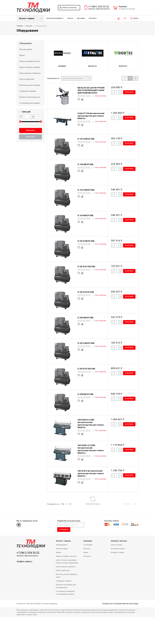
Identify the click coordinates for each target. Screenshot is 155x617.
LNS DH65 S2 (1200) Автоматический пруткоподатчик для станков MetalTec (91, 423)
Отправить (64, 529)
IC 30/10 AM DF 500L (86, 343)
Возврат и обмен (117, 552)
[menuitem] (30, 43)
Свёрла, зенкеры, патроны (30, 61)
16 (63, 504)
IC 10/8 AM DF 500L (86, 164)
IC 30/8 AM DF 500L (86, 394)
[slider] (20, 121)
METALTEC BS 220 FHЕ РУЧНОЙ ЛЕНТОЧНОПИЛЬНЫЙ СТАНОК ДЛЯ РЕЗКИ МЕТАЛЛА (91, 90)
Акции (85, 552)
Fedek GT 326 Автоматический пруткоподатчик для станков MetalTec (91, 115)
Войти (134, 18)
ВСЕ (70, 504)
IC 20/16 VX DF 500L (86, 292)
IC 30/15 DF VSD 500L (86, 369)
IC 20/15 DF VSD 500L (86, 267)
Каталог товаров (26, 18)
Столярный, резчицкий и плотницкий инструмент (31, 103)
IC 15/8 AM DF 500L (86, 215)
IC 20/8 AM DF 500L (86, 318)
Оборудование (25, 43)
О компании (87, 545)
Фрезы (22, 55)
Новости (86, 549)
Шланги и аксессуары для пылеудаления (31, 97)
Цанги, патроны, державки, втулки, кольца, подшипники (31, 67)
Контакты (93, 18)
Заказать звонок (99, 9)
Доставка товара (118, 549)
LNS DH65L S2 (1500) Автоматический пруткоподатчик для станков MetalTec (91, 449)
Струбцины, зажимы (27, 91)
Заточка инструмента (54, 18)
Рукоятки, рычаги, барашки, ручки (31, 85)
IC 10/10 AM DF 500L (86, 139)
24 (135, 504)
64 (66, 504)
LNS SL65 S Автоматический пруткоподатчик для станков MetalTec (91, 473)
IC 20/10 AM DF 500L (86, 241)
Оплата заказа (116, 545)
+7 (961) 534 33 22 (98, 6)
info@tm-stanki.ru (24, 561)
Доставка (81, 18)
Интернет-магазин (119, 541)
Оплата (70, 18)
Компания (87, 541)
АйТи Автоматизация (130, 604)
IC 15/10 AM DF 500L (86, 190)
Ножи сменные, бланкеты (30, 73)
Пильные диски (25, 49)
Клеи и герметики (26, 79)
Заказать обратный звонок (27, 556)
